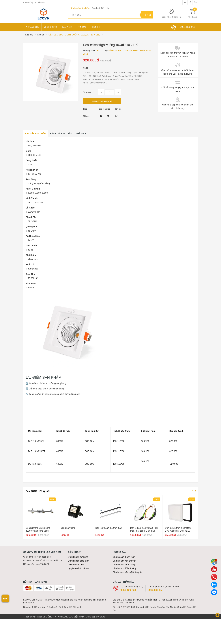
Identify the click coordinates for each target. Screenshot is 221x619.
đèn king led (104, 109)
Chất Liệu (31, 255)
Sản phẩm (68, 27)
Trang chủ (32, 27)
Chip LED (31, 217)
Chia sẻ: (86, 116)
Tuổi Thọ (30, 274)
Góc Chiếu (31, 245)
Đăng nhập (167, 17)
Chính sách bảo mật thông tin (127, 572)
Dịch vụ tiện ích (76, 564)
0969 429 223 (128, 590)
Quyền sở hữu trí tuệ (78, 568)
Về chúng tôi (50, 27)
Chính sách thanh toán (124, 557)
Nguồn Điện (32, 170)
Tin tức (83, 27)
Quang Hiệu (32, 226)
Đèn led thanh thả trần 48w (108, 528)
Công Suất (31, 160)
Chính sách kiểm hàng (124, 564)
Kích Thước (32, 198)
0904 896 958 (155, 590)
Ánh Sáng (31, 179)
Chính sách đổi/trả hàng (125, 568)
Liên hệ (96, 27)
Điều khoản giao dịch (78, 561)
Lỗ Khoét (30, 207)
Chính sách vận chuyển (124, 561)
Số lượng (87, 92)
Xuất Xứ (30, 264)
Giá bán (30, 141)
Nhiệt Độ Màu (33, 189)
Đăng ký (177, 17)
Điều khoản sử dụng (78, 557)
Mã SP (29, 151)
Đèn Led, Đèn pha (101, 8)
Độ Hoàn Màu (33, 236)
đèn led (118, 109)
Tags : (85, 109)
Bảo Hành (31, 283)
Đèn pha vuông (68, 528)
